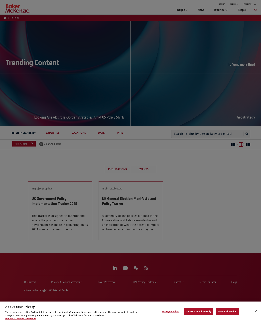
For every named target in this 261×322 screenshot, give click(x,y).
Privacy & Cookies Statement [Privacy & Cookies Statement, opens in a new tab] (20, 318)
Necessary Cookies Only (198, 311)
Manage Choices (170, 311)
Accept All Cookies (228, 311)
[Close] (255, 311)
